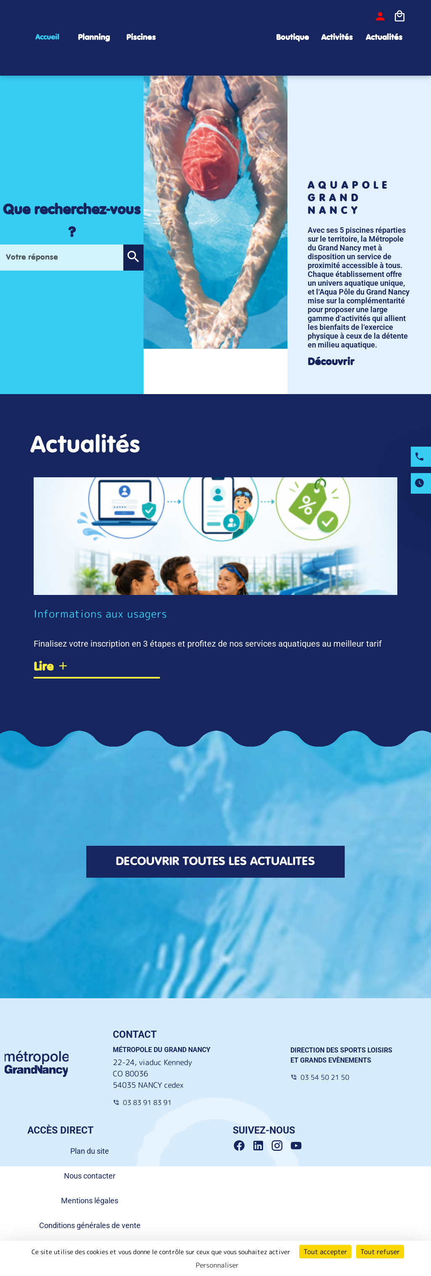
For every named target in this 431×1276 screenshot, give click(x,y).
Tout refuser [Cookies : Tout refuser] (380, 1251)
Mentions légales (89, 1201)
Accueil (47, 37)
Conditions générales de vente (90, 1226)
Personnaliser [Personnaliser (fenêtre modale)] (217, 1265)
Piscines (141, 38)
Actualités (384, 38)
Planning (94, 38)
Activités (337, 38)
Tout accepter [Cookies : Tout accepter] (325, 1251)
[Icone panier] (399, 16)
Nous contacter (89, 1176)
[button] (133, 258)
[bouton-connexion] (380, 16)
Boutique (292, 38)
